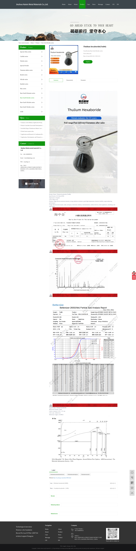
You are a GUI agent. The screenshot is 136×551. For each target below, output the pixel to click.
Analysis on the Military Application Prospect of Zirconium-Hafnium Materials (32, 122)
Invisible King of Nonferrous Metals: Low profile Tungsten (32, 128)
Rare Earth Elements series (27, 93)
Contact (107, 4)
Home (63, 4)
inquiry (88, 61)
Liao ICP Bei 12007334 (30, 533)
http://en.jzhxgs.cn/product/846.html (62, 477)
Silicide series (24, 79)
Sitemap (68, 546)
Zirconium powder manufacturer (88, 548)
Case (88, 4)
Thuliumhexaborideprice (73, 474)
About (69, 4)
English (64, 546)
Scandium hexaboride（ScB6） (62, 488)
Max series (23, 88)
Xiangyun (30, 536)
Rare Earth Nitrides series (27, 107)
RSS (72, 546)
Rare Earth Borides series (47, 43)
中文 (61, 546)
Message (100, 4)
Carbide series (24, 56)
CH (113, 4)
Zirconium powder (64, 548)
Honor (76, 4)
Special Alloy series (25, 52)
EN (118, 4)
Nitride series (24, 61)
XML (75, 546)
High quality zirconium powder (74, 548)
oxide (21, 111)
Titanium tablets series (26, 70)
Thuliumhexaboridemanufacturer (57, 474)
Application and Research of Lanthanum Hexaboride (32, 134)
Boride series (23, 75)
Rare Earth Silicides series (27, 102)
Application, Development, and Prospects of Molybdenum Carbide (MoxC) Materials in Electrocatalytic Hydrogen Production (32, 137)
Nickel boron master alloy (27, 131)
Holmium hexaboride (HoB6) (61, 483)
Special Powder (24, 65)
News (93, 4)
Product (82, 4)
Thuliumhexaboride (85, 474)
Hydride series (24, 84)
